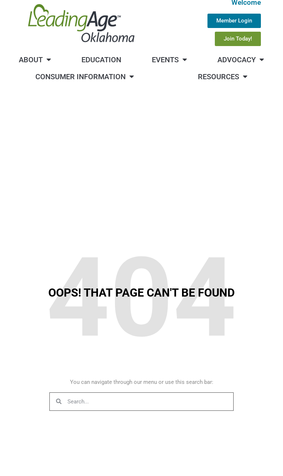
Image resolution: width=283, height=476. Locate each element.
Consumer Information (84, 76)
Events (169, 59)
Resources (223, 76)
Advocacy (240, 59)
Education (101, 59)
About (35, 59)
